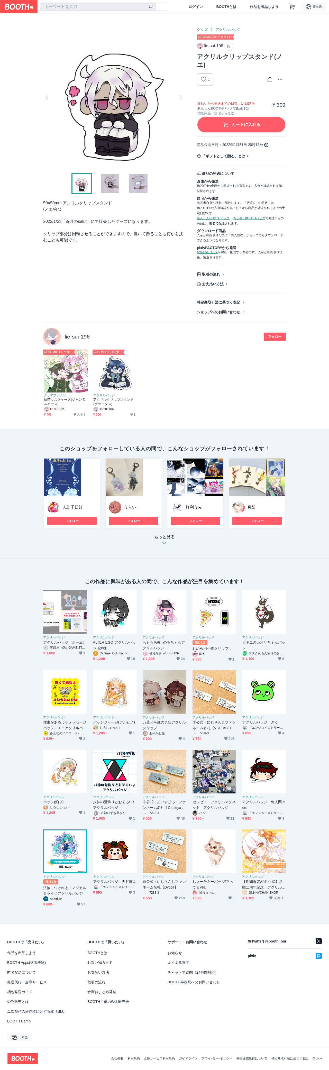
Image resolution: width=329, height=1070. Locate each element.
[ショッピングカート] (292, 6)
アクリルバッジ (228, 30)
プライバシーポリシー (217, 1058)
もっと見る (164, 541)
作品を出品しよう (264, 6)
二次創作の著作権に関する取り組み (36, 1011)
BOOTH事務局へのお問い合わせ (194, 982)
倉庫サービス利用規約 (159, 1058)
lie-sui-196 (77, 337)
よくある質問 (178, 963)
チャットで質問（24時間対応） (193, 972)
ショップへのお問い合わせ (218, 312)
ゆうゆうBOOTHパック (249, 218)
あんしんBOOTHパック (213, 218)
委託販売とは (18, 1002)
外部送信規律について (251, 1058)
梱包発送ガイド (19, 992)
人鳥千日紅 (72, 507)
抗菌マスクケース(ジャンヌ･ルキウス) (65, 402)
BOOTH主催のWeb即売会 (108, 1002)
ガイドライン (188, 1058)
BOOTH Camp (19, 1021)
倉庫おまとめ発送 (101, 992)
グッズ (202, 30)
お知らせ (175, 953)
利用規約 (133, 1058)
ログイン (195, 6)
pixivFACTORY (207, 252)
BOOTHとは (226, 6)
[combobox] (98, 7)
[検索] (151, 7)
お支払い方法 (213, 284)
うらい (130, 507)
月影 (251, 507)
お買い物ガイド (100, 963)
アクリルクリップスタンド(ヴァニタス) (113, 402)
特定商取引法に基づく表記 (218, 302)
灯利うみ (194, 507)
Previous (47, 97)
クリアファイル (55, 395)
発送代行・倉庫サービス (27, 982)
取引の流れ (211, 274)
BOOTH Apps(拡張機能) (26, 963)
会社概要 (117, 1058)
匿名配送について (21, 972)
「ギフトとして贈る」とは (223, 156)
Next (180, 97)
